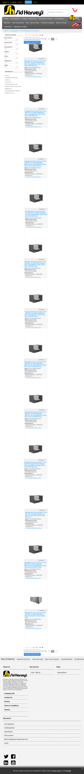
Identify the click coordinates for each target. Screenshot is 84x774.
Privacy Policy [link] (56, 771)
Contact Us (5, 2)
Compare (41, 58)
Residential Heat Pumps (23, 659)
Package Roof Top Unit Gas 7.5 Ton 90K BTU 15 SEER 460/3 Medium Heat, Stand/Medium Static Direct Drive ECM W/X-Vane (35, 465)
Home (6, 31)
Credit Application (9, 728)
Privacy (7, 701)
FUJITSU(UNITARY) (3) (11, 84)
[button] (82, 768)
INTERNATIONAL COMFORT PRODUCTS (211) (12, 92)
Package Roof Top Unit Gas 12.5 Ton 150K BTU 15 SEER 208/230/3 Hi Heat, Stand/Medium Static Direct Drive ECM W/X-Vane (36, 214)
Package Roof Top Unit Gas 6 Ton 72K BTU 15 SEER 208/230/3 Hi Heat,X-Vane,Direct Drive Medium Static (35, 615)
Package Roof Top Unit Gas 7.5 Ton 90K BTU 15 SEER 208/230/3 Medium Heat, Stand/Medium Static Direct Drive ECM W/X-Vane (35, 565)
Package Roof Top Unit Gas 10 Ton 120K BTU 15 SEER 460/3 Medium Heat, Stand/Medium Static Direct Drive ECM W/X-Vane (35, 264)
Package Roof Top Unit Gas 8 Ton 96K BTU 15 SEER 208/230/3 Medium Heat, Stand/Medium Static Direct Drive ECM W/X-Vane (35, 414)
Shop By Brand (62, 672)
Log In (35, 2)
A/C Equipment (14, 31)
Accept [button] (68, 771)
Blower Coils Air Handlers (52, 659)
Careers (28, 2)
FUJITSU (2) (8, 82)
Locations (13, 2)
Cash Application (9, 724)
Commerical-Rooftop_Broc (33, 76)
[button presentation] (17, 40)
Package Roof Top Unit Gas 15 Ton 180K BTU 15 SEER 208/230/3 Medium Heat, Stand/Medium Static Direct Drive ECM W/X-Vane (35, 164)
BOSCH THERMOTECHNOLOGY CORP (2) (11, 78)
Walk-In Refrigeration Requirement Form (16, 739)
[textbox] (57, 12)
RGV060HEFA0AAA (66, 659)
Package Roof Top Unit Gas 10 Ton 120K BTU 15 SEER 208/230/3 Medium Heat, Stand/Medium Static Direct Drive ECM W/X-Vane (35, 364)
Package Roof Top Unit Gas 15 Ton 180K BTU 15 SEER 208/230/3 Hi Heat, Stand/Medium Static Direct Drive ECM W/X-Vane (35, 63)
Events (20, 2)
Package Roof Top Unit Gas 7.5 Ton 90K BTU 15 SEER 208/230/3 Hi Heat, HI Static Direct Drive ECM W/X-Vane (36, 515)
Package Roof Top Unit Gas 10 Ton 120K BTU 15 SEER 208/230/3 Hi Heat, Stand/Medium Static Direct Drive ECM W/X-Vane (35, 314)
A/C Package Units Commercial (29, 31)
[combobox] (58, 12)
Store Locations (8, 735)
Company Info (9, 693)
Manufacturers (8, 731)
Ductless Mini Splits (37, 659)
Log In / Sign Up (35, 672)
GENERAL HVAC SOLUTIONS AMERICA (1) (13, 87)
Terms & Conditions (11, 705)
